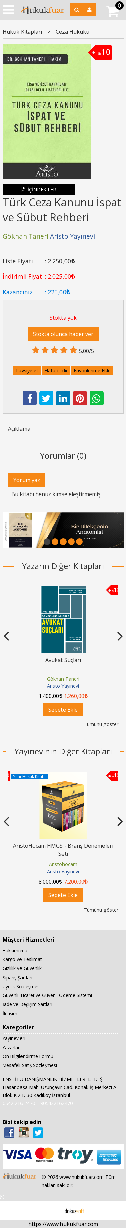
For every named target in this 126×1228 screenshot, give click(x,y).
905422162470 (56, 1103)
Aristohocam (63, 864)
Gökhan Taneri (63, 679)
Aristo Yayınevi (63, 686)
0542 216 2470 (19, 1103)
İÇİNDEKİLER (38, 189)
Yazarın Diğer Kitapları (63, 565)
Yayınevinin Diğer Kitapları (63, 751)
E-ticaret (52, 1210)
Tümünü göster (101, 724)
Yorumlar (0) (63, 455)
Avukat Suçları (63, 660)
